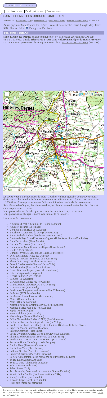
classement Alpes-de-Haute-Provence (80, 39)
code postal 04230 (57, 20)
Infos (21, 28)
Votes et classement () (64, 25)
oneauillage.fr (20, 5)
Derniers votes (53, 11)
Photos (13, 28)
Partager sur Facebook (40, 28)
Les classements (13, 11)
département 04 (40, 20)
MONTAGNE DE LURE (75, 42)
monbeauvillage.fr (23, 20)
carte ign (92, 390)
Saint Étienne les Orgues (77, 20)
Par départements (34, 11)
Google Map (86, 25)
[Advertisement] (53, 68)
